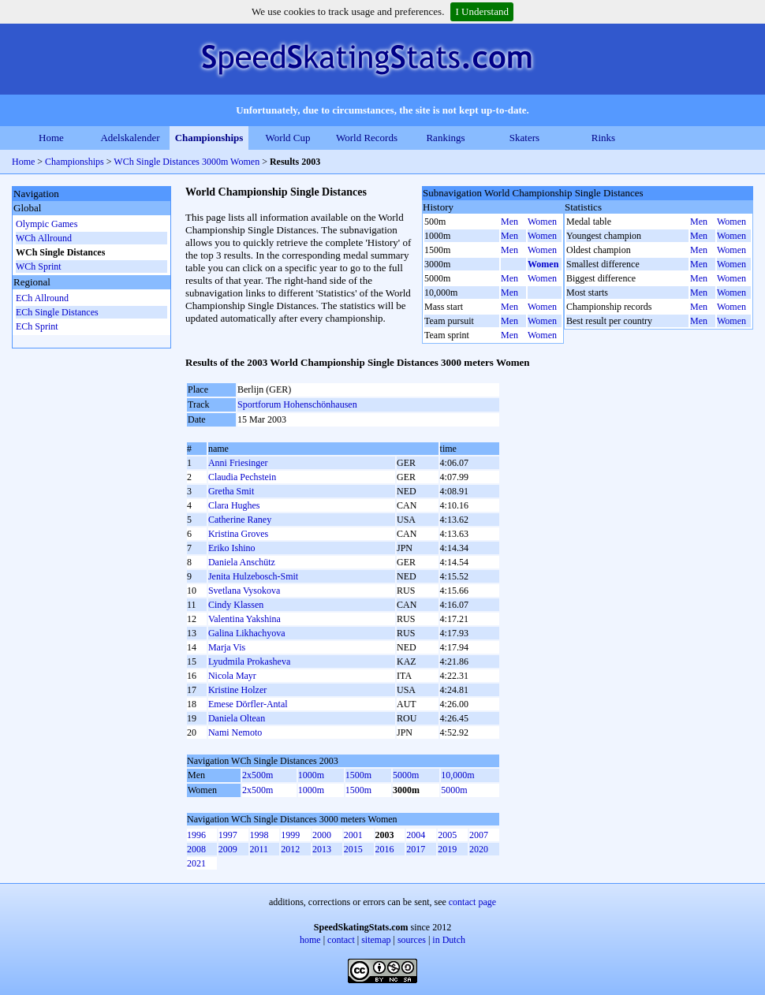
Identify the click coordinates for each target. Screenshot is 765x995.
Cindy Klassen (235, 604)
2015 (353, 849)
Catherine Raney (239, 519)
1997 (227, 834)
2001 (353, 834)
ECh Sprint (37, 326)
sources (411, 939)
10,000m (457, 775)
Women (542, 221)
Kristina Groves (238, 533)
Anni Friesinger (238, 462)
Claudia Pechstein (242, 477)
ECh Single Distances (57, 312)
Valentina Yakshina (244, 618)
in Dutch (448, 939)
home (310, 939)
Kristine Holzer (237, 689)
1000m (311, 775)
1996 (196, 834)
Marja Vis (226, 647)
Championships (209, 137)
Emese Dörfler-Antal (248, 704)
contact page (472, 901)
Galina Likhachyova (246, 633)
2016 (384, 849)
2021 (196, 863)
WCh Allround (44, 238)
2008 (196, 849)
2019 (447, 849)
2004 (415, 834)
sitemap (375, 939)
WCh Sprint (39, 266)
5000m (406, 775)
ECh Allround (42, 298)
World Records (366, 137)
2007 (478, 834)
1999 (290, 834)
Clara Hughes (234, 505)
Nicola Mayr (232, 675)
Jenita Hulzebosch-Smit (253, 576)
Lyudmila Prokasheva (249, 661)
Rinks (603, 137)
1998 (259, 834)
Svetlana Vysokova (244, 590)
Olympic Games (46, 223)
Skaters (524, 137)
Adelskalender (129, 137)
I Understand (482, 11)
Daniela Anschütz (241, 562)
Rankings (445, 137)
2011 (259, 849)
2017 (415, 849)
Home (51, 137)
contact (341, 939)
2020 (478, 849)
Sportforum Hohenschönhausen (297, 404)
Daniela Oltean (236, 718)
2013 (321, 849)
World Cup (287, 137)
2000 (321, 834)
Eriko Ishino (232, 547)
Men (509, 221)
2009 (227, 849)
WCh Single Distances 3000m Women (186, 161)
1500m (358, 775)
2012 (290, 849)
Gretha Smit (231, 491)
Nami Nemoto (235, 732)
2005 (447, 834)
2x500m (257, 775)
